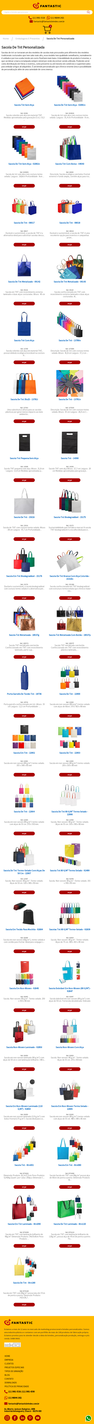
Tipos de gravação (14, 1371)
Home (7, 1356)
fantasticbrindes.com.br (49, 21)
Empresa (9, 1359)
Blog (7, 1375)
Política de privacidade (17, 1386)
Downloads (11, 1382)
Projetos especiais (14, 1367)
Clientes (9, 1363)
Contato (9, 1378)
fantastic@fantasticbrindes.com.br (23, 1403)
